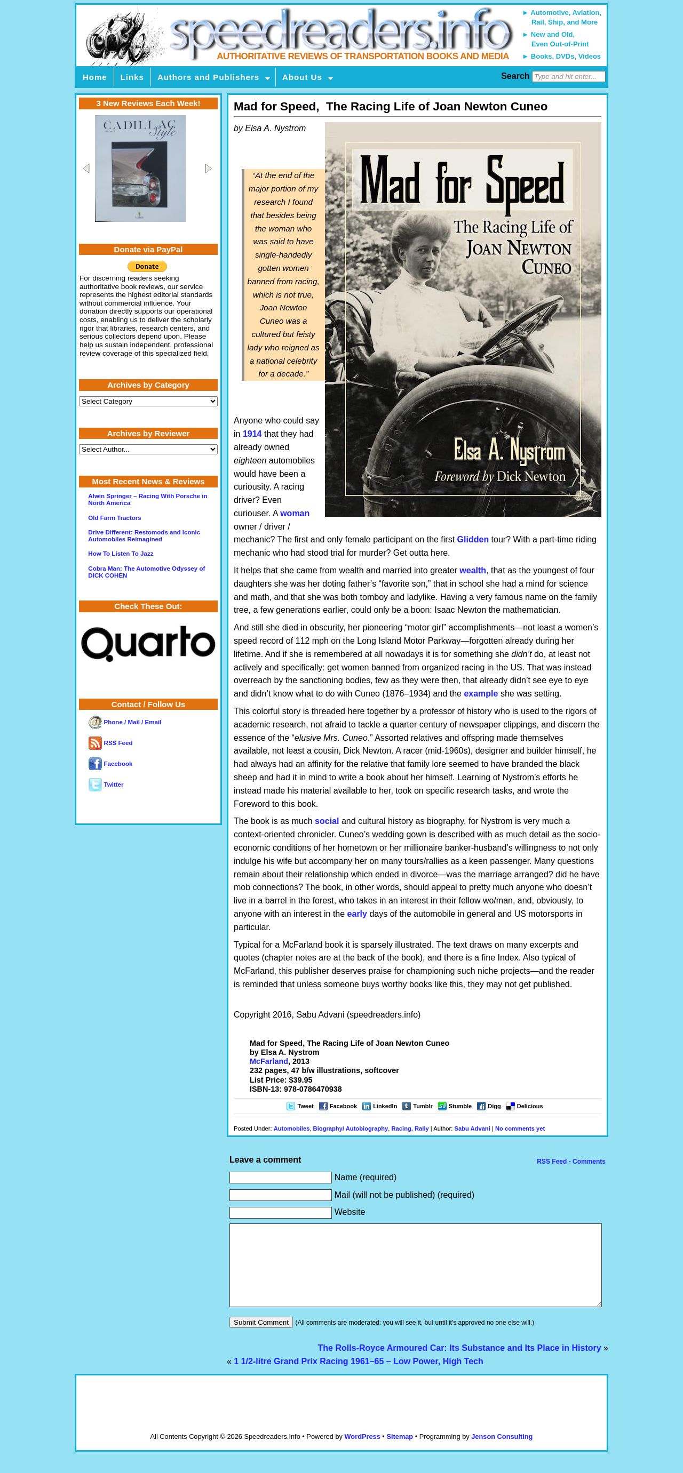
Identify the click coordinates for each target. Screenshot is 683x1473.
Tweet (305, 1106)
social (327, 821)
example (481, 693)
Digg (494, 1106)
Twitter (106, 784)
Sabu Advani (472, 1128)
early (357, 913)
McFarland (269, 1061)
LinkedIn (385, 1106)
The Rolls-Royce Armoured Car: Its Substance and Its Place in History (459, 1363)
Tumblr (422, 1106)
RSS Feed (110, 743)
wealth (472, 570)
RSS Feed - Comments (570, 1161)
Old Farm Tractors (114, 518)
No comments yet (520, 1128)
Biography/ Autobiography (350, 1128)
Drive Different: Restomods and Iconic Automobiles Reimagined (144, 535)
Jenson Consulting (502, 1452)
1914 (252, 433)
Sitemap (399, 1452)
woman (294, 513)
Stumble (460, 1106)
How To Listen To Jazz (120, 553)
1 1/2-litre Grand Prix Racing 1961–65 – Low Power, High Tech (358, 1377)
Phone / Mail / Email (125, 722)
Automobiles (292, 1128)
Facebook (343, 1106)
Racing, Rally (410, 1128)
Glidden (473, 539)
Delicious (530, 1106)
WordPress (362, 1452)
